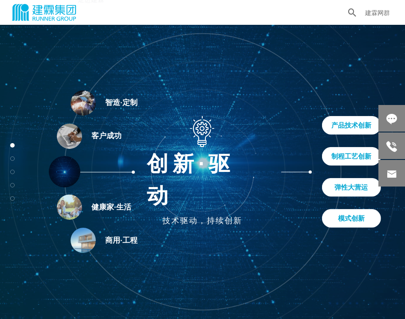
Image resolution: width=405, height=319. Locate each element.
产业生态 (135, 10)
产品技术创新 (351, 125)
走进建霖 (91, 11)
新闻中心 (225, 7)
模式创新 (351, 218)
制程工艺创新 (351, 156)
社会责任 (180, 9)
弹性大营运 (351, 187)
